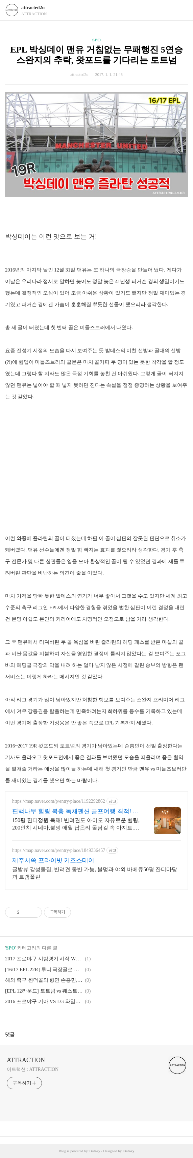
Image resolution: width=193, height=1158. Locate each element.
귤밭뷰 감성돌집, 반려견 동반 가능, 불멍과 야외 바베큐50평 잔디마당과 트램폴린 (94, 873)
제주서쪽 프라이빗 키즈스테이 (53, 860)
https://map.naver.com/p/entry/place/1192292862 (58, 801)
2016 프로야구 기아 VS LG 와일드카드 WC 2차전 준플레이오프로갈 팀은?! (44, 1001)
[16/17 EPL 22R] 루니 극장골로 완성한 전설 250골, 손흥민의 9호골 (44, 969)
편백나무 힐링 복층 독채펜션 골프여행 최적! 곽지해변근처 (75, 811)
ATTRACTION (26, 1060)
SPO (96, 39)
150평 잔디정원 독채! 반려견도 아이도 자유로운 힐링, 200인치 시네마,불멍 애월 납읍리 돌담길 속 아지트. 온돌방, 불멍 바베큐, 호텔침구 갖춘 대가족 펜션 (76, 824)
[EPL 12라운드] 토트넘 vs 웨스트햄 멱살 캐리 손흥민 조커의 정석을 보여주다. (44, 991)
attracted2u (33, 7)
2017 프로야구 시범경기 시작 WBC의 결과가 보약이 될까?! (44, 958)
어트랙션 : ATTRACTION (32, 1069)
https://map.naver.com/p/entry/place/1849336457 (58, 850)
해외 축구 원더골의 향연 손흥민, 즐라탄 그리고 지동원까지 (44, 980)
